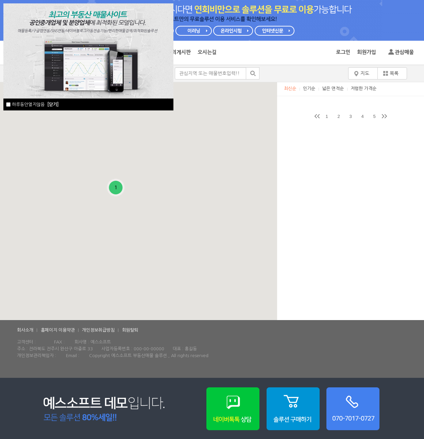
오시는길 (207, 52)
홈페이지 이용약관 (58, 330)
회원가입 (366, 52)
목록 (394, 73)
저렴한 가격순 (363, 88)
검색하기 (252, 73)
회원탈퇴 (130, 330)
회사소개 (25, 330)
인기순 (309, 88)
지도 (364, 73)
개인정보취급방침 (98, 330)
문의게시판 (179, 52)
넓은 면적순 (333, 88)
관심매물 (404, 52)
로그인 (343, 52)
